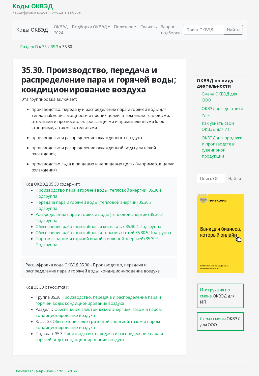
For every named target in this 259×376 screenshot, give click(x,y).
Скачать (148, 27)
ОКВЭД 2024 (61, 30)
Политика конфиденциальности (39, 371)
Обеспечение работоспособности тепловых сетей (103, 232)
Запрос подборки (171, 30)
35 (44, 46)
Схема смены (213, 318)
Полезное (123, 27)
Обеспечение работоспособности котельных (98, 226)
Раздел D (29, 46)
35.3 (54, 46)
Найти (233, 30)
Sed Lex (72, 371)
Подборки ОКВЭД (89, 27)
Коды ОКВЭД (32, 6)
